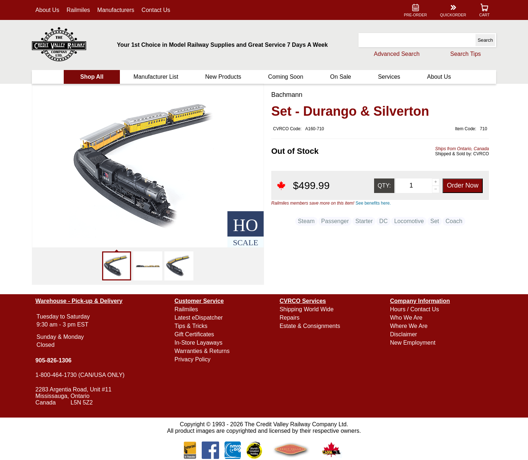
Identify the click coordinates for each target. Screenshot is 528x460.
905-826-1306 (53, 360)
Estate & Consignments (310, 326)
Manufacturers (115, 10)
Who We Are (406, 318)
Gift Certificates (194, 334)
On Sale (340, 77)
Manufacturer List (156, 77)
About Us (47, 10)
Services (389, 77)
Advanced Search (396, 54)
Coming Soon (285, 77)
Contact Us (156, 10)
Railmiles (78, 10)
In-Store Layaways (199, 343)
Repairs (289, 318)
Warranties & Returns (202, 351)
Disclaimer (403, 334)
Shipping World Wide (307, 309)
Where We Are (409, 326)
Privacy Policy (193, 359)
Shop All (91, 77)
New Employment (412, 343)
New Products (223, 77)
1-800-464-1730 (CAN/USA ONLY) (80, 375)
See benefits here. (373, 203)
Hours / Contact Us (414, 309)
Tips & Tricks (191, 326)
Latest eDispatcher (199, 318)
